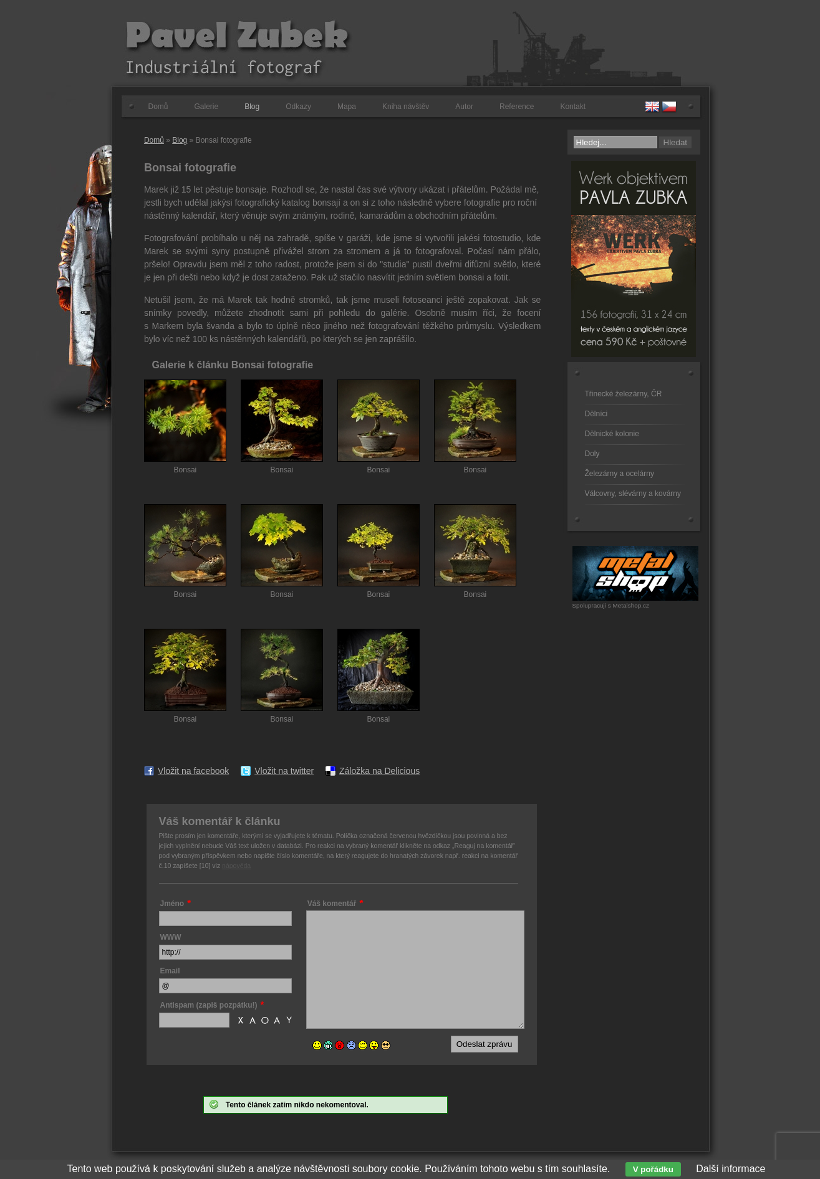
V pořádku (653, 1169)
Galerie (207, 106)
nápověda (236, 865)
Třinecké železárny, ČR (623, 393)
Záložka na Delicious (379, 771)
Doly (592, 453)
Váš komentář (332, 903)
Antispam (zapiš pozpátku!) (209, 1005)
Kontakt (573, 106)
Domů (158, 106)
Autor (464, 106)
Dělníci (596, 413)
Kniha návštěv (405, 106)
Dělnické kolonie (612, 433)
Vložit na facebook (193, 771)
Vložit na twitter (284, 771)
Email (170, 971)
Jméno (172, 903)
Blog (251, 106)
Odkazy (298, 106)
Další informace (730, 1168)
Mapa (346, 106)
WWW (170, 937)
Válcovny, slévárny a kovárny (633, 493)
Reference (516, 106)
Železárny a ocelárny (619, 473)
